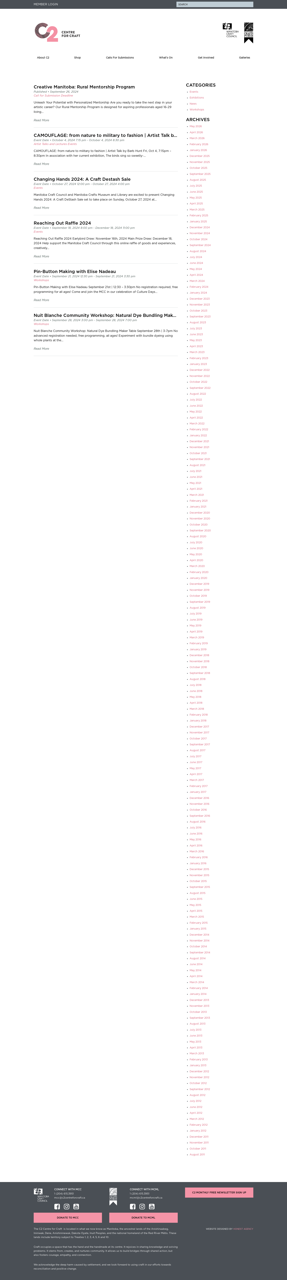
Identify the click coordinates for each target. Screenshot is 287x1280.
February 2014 (199, 988)
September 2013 (200, 1018)
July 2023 (196, 328)
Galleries (244, 58)
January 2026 (198, 150)
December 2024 (200, 227)
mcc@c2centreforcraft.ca (69, 1198)
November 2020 (200, 518)
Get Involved (206, 58)
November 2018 (199, 661)
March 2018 (197, 709)
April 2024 (196, 275)
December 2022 (200, 370)
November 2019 (199, 590)
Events (194, 92)
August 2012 (197, 1095)
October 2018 (198, 667)
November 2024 (200, 233)
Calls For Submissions (120, 58)
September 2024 (200, 245)
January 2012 (198, 1131)
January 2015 (198, 929)
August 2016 (198, 822)
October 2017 (198, 738)
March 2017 (197, 780)
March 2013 (197, 1053)
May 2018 (195, 697)
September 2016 (200, 816)
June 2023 (196, 334)
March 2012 (197, 1119)
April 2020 (196, 560)
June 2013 (196, 1035)
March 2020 (197, 566)
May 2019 (195, 625)
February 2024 (199, 287)
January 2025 (198, 221)
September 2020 (200, 530)
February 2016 (199, 857)
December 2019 (199, 584)
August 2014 (198, 958)
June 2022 (196, 406)
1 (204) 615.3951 (64, 1193)
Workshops (197, 109)
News (193, 104)
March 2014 (197, 982)
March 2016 (197, 851)
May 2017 (195, 768)
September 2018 (200, 673)
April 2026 (196, 132)
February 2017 (199, 786)
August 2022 (198, 394)
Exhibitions (197, 98)
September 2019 (200, 602)
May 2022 (196, 411)
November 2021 (199, 447)
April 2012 (196, 1113)
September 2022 (200, 388)
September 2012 (200, 1089)
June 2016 (196, 833)
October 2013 (198, 1012)
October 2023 (198, 311)
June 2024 (196, 263)
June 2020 (196, 548)
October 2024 (198, 239)
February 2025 (199, 215)
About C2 (43, 58)
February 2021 (199, 501)
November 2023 (200, 304)
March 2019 (197, 637)
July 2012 (195, 1101)
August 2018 (198, 679)
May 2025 (196, 198)
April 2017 (196, 774)
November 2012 (199, 1077)
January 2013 (198, 1065)
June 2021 (196, 477)
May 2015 (195, 905)
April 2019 (196, 631)
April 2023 (196, 346)
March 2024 (197, 281)
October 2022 (198, 382)
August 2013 (198, 1024)
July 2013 (196, 1030)
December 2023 (200, 299)
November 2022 (200, 376)
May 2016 (195, 839)
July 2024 (196, 257)
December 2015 (199, 869)
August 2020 (198, 536)
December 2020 (200, 513)
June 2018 (196, 691)
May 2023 (196, 340)
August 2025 (198, 180)
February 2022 (199, 429)
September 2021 (200, 459)
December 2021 (199, 441)
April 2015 (196, 911)
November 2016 (199, 804)
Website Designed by (229, 1229)
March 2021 (197, 495)
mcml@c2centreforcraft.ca (146, 1198)
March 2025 (197, 209)
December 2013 (199, 1000)
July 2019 (196, 613)
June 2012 (196, 1107)
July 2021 (195, 471)
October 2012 (198, 1083)
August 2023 (198, 322)
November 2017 (199, 732)
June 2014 (196, 964)
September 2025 (200, 174)
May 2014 (195, 970)
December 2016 (199, 798)
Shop (77, 58)
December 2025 (200, 156)
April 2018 (196, 703)
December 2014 (199, 935)
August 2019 (198, 608)
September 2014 (200, 952)
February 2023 (199, 358)
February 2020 (199, 572)
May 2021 (195, 483)
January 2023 (198, 364)
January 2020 (198, 578)
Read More (41, 120)
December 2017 (199, 727)
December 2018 (199, 655)
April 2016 (196, 845)
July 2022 (196, 400)
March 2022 (197, 423)
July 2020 (196, 542)
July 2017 (195, 756)
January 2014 (198, 994)
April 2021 (196, 489)
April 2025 (196, 203)
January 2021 (198, 507)
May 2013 (195, 1042)
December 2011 (199, 1137)
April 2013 (196, 1047)
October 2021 (198, 453)
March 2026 (197, 138)
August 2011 (197, 1154)
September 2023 (200, 316)
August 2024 (198, 251)
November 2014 (199, 940)
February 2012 (199, 1125)
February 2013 (199, 1059)
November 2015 (199, 875)
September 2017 (200, 744)
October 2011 (198, 1149)
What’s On (166, 58)
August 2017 (197, 750)
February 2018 (199, 715)
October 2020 (199, 524)
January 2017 (198, 792)
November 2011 (199, 1142)
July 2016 (196, 827)
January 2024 (198, 293)
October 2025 (198, 168)
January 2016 (198, 863)
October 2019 (198, 596)
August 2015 (198, 893)
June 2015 (196, 899)
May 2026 (196, 126)
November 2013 (199, 1006)
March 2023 (197, 352)
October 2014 (198, 946)
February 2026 (199, 144)
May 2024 (196, 269)
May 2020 (196, 554)
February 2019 (199, 643)
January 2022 (198, 435)
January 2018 (198, 720)
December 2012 (199, 1071)
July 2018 (196, 685)
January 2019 (198, 649)
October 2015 (198, 881)
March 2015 (197, 917)
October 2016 (198, 810)
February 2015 (199, 923)
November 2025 (200, 162)
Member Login (46, 4)
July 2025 (196, 186)
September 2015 (200, 887)
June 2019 (196, 620)
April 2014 (196, 976)
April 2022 (196, 418)
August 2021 (197, 465)
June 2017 (196, 762)
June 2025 (196, 192)
